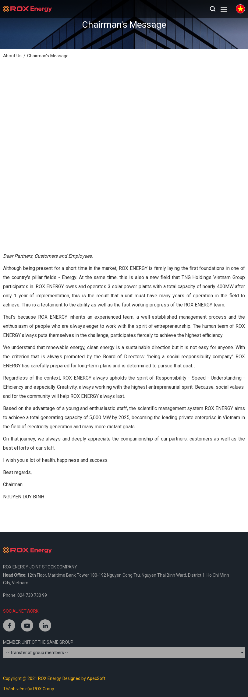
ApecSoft (96, 678)
